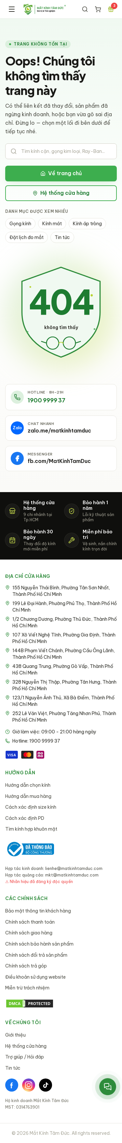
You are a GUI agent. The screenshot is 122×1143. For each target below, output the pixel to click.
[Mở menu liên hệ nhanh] (107, 1087)
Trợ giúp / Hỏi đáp (24, 1057)
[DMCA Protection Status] (61, 1003)
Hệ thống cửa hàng (61, 193)
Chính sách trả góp (26, 966)
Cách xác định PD (24, 818)
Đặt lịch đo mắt (26, 237)
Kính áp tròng (87, 224)
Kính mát (52, 224)
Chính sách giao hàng (28, 933)
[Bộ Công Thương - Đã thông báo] (29, 849)
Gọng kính (20, 224)
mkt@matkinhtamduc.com (72, 875)
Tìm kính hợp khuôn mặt (31, 829)
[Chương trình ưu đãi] (111, 9)
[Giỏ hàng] (98, 9)
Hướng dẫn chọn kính (27, 785)
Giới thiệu (15, 1035)
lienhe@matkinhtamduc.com (73, 868)
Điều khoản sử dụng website (35, 977)
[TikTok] (45, 1085)
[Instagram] (28, 1085)
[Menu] (11, 9)
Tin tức (62, 237)
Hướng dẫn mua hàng (28, 796)
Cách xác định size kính (30, 807)
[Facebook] (11, 1085)
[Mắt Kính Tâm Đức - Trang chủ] (44, 9)
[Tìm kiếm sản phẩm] (61, 151)
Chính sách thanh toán (30, 922)
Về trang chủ (61, 173)
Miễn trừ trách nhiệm (27, 988)
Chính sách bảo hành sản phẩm (39, 944)
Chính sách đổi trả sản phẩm (36, 955)
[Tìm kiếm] (85, 9)
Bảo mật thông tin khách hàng (38, 911)
